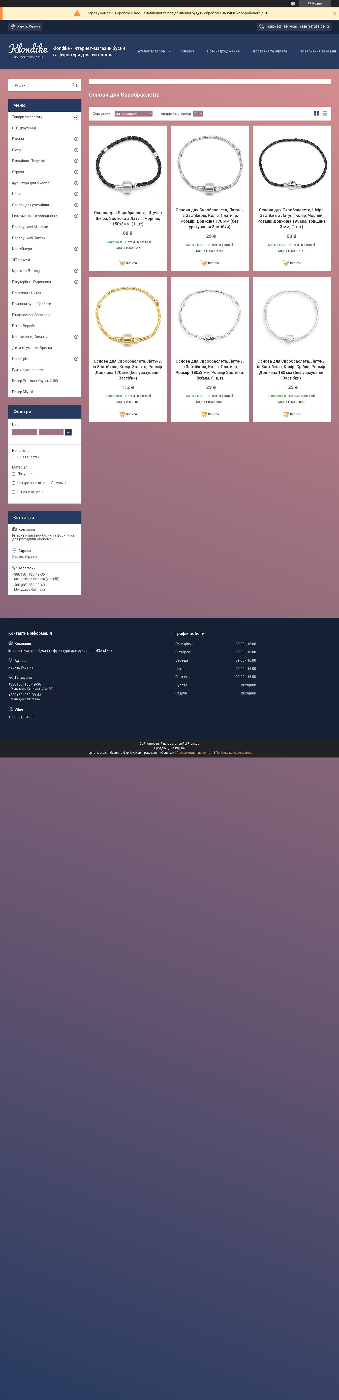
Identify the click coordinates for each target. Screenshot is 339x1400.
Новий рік (20, 359)
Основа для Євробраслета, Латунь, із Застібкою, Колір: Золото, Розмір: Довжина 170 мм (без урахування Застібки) (128, 370)
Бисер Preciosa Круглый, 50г (35, 381)
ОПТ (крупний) (24, 128)
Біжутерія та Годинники (31, 282)
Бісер (16, 150)
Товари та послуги (27, 117)
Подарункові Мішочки (30, 227)
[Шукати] (75, 85)
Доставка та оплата (269, 51)
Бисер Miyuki (22, 392)
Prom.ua (193, 743)
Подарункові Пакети (29, 238)
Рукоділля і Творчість (30, 161)
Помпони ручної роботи (31, 304)
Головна (187, 51)
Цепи (16, 194)
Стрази (18, 172)
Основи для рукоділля (30, 205)
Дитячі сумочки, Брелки (32, 348)
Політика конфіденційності (235, 752)
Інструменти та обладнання (35, 216)
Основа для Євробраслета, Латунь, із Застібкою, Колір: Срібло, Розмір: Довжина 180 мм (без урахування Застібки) (291, 370)
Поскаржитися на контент (194, 752)
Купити (131, 263)
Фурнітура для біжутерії (31, 183)
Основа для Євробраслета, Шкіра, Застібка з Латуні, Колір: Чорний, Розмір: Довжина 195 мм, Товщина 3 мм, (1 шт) (292, 218)
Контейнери (22, 249)
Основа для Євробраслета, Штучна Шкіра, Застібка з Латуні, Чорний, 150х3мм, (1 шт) (128, 218)
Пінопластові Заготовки (31, 315)
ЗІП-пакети (21, 260)
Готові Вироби (23, 326)
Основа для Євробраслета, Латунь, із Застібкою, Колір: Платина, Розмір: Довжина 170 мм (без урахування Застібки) (210, 218)
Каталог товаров (150, 51)
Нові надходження (223, 51)
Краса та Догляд (26, 271)
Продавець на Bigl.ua (169, 748)
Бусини (18, 139)
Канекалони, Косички (30, 337)
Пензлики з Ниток (26, 293)
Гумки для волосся (27, 370)
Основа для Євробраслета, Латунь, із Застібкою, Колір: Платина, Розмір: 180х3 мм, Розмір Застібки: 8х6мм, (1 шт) (210, 370)
